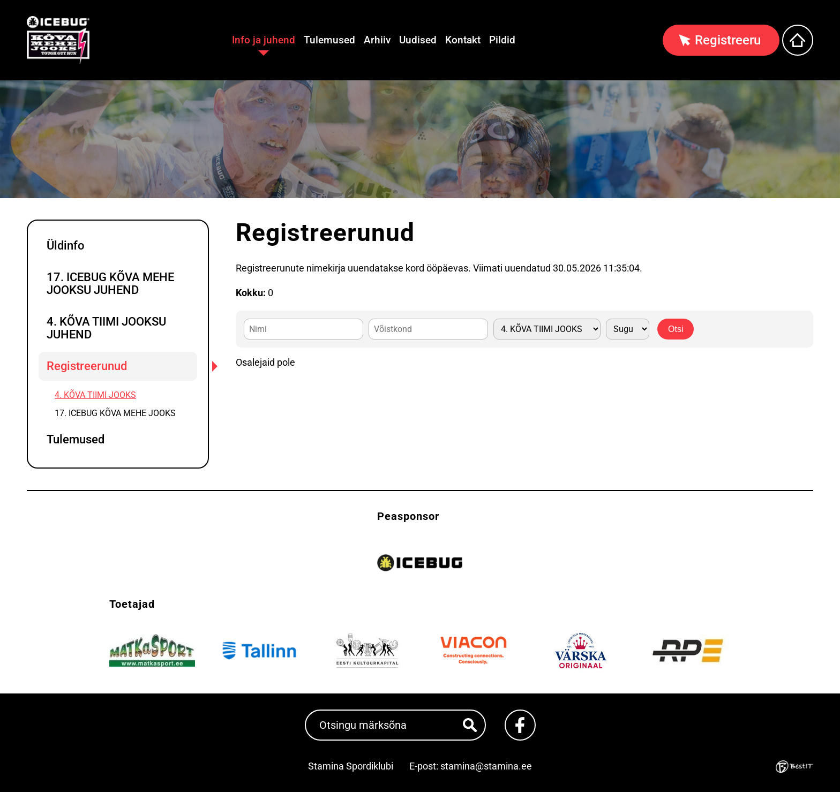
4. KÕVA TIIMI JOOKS (95, 395)
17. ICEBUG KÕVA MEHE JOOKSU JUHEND (110, 283)
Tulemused (329, 40)
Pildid (502, 40)
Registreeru (728, 40)
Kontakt (463, 40)
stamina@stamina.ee (486, 766)
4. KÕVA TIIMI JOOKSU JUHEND (106, 328)
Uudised (418, 40)
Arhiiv (377, 40)
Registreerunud (87, 366)
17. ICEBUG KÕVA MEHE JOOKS (115, 413)
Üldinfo (65, 245)
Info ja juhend (263, 40)
